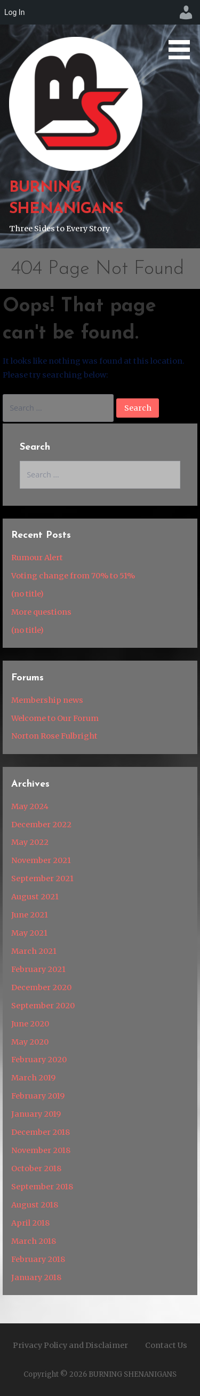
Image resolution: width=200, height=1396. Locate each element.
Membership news (47, 700)
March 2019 (33, 1078)
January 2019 (36, 1114)
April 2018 (30, 1223)
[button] (183, 31)
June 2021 (29, 915)
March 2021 (34, 951)
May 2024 (30, 806)
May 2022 (30, 842)
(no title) (27, 594)
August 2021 (35, 896)
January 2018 (36, 1277)
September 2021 (42, 878)
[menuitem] (186, 12)
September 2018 (42, 1186)
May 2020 (30, 1042)
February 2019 (38, 1096)
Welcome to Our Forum (55, 718)
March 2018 (33, 1241)
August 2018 (34, 1205)
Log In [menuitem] (14, 12)
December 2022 (41, 824)
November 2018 (40, 1150)
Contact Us (166, 1345)
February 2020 (39, 1059)
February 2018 (38, 1259)
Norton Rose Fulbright (54, 736)
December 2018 (40, 1132)
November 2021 (41, 860)
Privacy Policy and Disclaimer (70, 1345)
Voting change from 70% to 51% (73, 576)
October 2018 (36, 1168)
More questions (41, 612)
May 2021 (29, 933)
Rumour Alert (37, 557)
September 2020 (43, 1005)
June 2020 (30, 1024)
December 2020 (41, 987)
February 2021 (38, 969)
